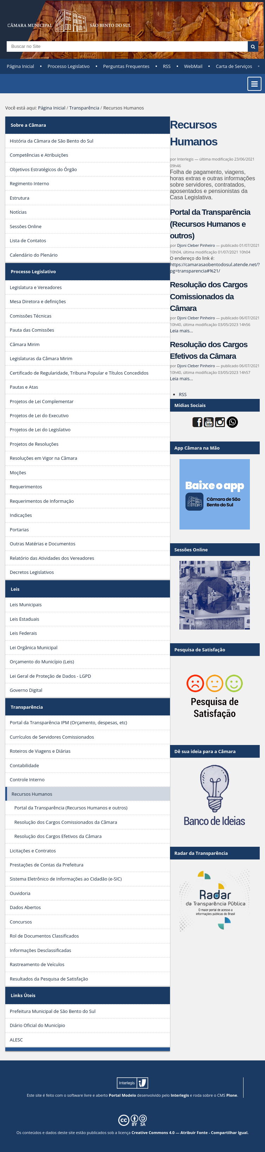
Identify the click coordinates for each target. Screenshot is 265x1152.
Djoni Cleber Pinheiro (196, 245)
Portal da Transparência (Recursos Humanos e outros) (210, 224)
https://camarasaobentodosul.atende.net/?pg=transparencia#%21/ (215, 267)
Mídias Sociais (190, 405)
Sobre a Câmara (28, 125)
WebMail (193, 66)
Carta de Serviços (234, 66)
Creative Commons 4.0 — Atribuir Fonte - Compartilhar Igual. (190, 1132)
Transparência (84, 108)
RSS (167, 66)
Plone (231, 1095)
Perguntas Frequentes (126, 66)
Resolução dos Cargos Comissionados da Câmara (208, 296)
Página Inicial (20, 66)
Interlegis (180, 1095)
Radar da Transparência (201, 853)
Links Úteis (23, 995)
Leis (15, 589)
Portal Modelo (122, 1095)
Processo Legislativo (69, 66)
